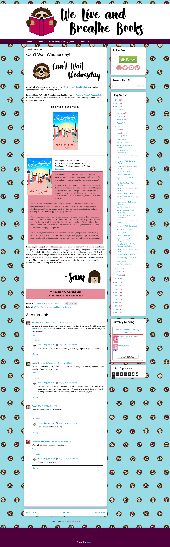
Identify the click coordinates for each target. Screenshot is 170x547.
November (120, 113)
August (119, 123)
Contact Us (84, 41)
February (120, 275)
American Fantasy (124, 345)
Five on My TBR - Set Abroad (127, 226)
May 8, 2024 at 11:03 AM (62, 322)
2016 (117, 302)
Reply (34, 335)
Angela (35, 406)
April (119, 268)
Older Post (100, 512)
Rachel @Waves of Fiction (42, 363)
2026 (117, 100)
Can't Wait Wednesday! (124, 142)
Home (29, 41)
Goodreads (59, 169)
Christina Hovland (124, 338)
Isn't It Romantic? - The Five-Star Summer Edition (126, 245)
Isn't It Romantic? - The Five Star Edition (126, 152)
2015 (117, 306)
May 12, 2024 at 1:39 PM (68, 459)
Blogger (90, 542)
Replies (37, 340)
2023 (117, 282)
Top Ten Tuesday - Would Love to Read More (127, 179)
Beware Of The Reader (41, 441)
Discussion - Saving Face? (125, 229)
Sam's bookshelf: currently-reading (128, 331)
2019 (117, 292)
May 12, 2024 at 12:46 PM (61, 441)
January (119, 278)
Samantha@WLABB (46, 345)
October (120, 116)
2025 (117, 103)
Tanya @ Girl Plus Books (42, 322)
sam (51, 307)
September (120, 119)
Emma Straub (123, 347)
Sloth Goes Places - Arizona (126, 193)
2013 (117, 312)
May (118, 133)
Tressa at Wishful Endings (77, 87)
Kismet (49, 257)
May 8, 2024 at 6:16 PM (68, 383)
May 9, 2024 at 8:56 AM (47, 406)
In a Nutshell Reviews (124, 171)
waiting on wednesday (62, 307)
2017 (117, 299)
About (40, 41)
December (120, 109)
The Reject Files (122, 136)
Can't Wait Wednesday (40, 307)
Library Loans (121, 139)
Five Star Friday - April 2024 (126, 258)
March (119, 272)
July (118, 126)
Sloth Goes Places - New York (127, 254)
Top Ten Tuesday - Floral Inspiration (125, 240)
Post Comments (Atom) (71, 521)
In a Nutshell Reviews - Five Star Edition (126, 216)
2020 (117, 289)
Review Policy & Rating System (61, 41)
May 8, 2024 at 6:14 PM (68, 345)
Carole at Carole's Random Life (89, 95)
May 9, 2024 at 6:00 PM (68, 423)
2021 (117, 286)
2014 (117, 309)
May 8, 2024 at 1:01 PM (63, 363)
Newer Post (31, 512)
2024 (117, 107)
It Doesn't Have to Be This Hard (128, 336)
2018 (117, 296)
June (118, 130)
